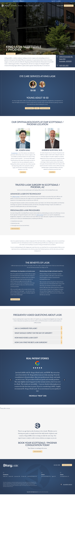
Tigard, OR (54, 476)
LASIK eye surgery (16, 196)
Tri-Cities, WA (23, 476)
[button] (61, 328)
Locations (31, 5)
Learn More (23, 172)
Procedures (7, 5)
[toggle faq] (37, 328)
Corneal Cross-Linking (45, 108)
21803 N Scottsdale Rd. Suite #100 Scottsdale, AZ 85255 (66, 59)
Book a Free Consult (15, 228)
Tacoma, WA (11, 476)
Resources (20, 5)
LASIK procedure (39, 214)
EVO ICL (37, 108)
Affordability (14, 5)
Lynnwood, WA (17, 476)
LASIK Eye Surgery (29, 108)
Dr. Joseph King (14, 153)
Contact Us (37, 5)
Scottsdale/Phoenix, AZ (64, 476)
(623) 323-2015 (63, 65)
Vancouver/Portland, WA (32, 476)
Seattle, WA (5, 476)
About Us (26, 5)
